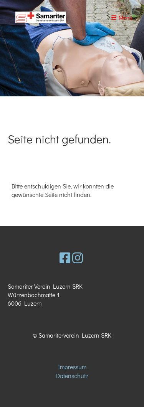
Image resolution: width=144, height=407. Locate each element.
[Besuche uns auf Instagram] (77, 258)
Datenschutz (72, 376)
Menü (121, 17)
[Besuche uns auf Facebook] (65, 258)
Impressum (72, 367)
